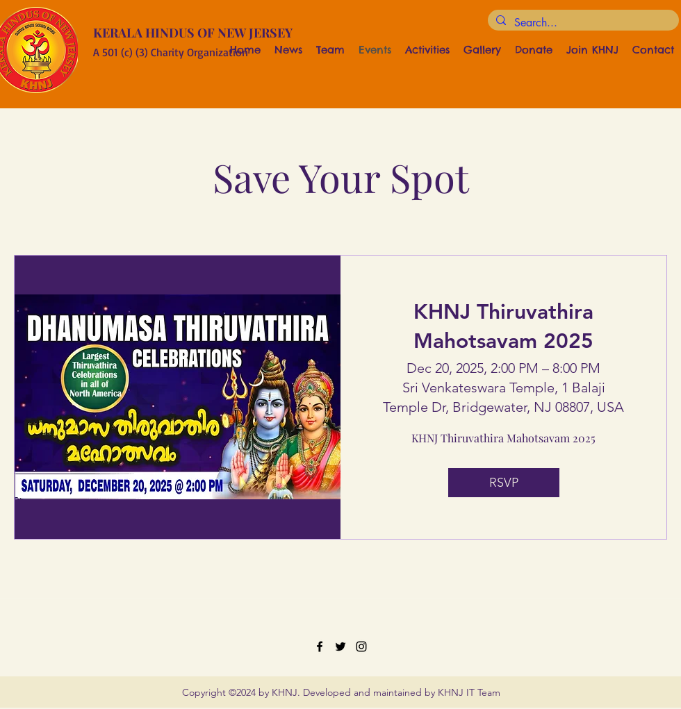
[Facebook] (320, 646)
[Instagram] (361, 646)
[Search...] (582, 23)
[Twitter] (340, 646)
